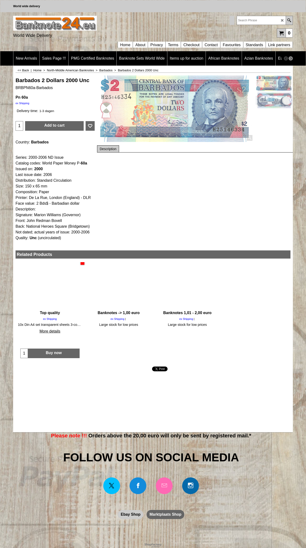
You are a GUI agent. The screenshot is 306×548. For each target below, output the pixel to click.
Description (108, 149)
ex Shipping (22, 103)
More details (49, 331)
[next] (291, 58)
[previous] (286, 58)
